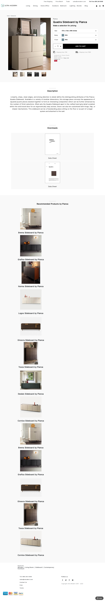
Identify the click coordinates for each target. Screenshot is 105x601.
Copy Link (66, 58)
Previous (6, 44)
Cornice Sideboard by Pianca (31, 421)
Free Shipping (48, 1)
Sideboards (13, 15)
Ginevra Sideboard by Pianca (31, 340)
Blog (86, 5)
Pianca (55, 19)
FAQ (21, 585)
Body (75, 35)
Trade (68, 1)
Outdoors (55, 5)
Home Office (45, 5)
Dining (35, 5)
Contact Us (23, 582)
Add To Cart (80, 46)
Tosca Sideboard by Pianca (30, 367)
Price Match (59, 1)
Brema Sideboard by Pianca (30, 233)
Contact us (57, 59)
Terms (22, 588)
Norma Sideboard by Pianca (31, 286)
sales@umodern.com (79, 1)
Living (28, 5)
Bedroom (63, 5)
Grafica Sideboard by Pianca (31, 259)
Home (8, 15)
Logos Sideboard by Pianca (30, 313)
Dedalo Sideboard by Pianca (31, 394)
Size (75, 31)
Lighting (72, 5)
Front (75, 40)
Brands (79, 5)
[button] (99, 6)
